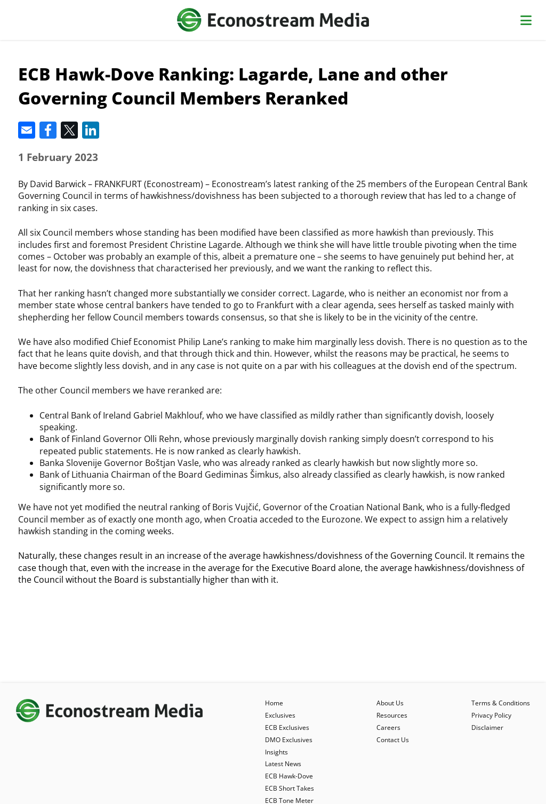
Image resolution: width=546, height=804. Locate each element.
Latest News (283, 763)
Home (274, 702)
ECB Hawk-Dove (289, 776)
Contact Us (392, 739)
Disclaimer (487, 727)
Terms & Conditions (500, 702)
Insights (276, 752)
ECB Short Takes (289, 788)
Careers (388, 727)
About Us (390, 702)
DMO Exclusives (288, 739)
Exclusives (280, 715)
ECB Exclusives (287, 727)
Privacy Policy (491, 715)
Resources (391, 715)
